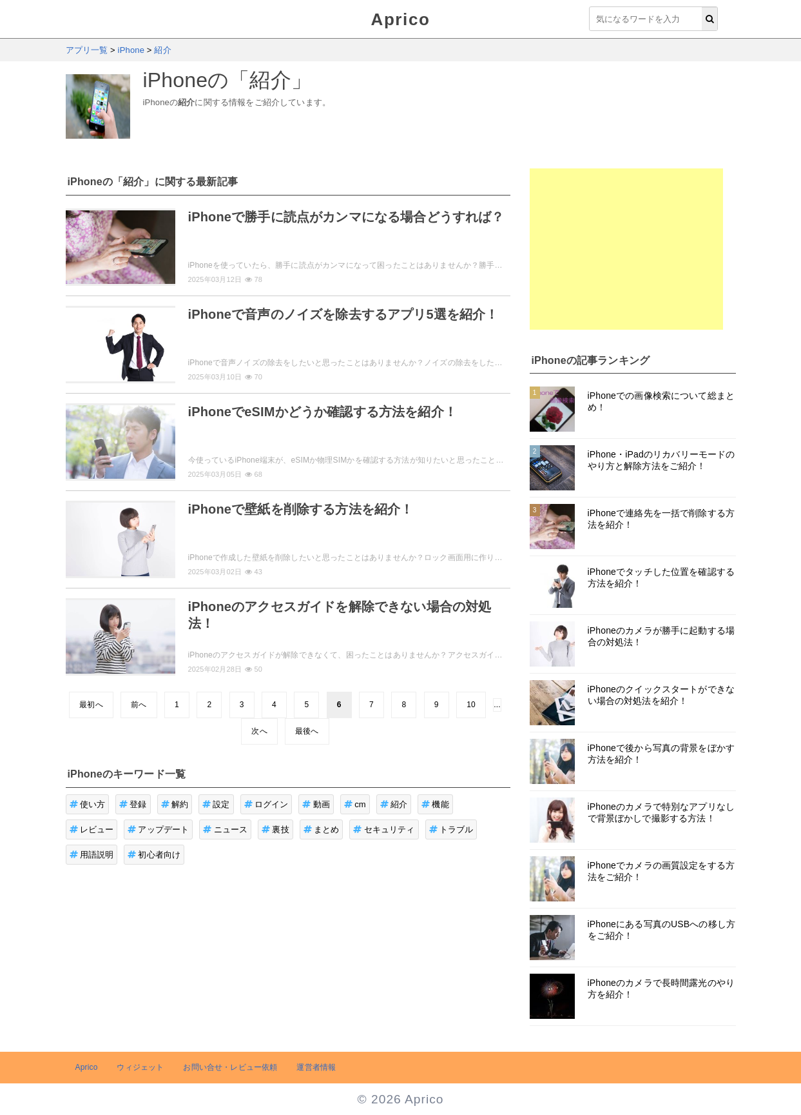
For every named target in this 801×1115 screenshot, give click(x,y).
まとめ (322, 829)
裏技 (275, 829)
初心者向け (154, 854)
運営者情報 (316, 1067)
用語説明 (92, 854)
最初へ (90, 704)
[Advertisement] (626, 249)
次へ (259, 731)
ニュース (225, 829)
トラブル (451, 829)
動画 (316, 804)
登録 (133, 804)
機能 (435, 804)
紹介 (394, 804)
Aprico (400, 19)
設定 (216, 804)
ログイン (266, 804)
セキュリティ (383, 829)
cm (355, 804)
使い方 (88, 804)
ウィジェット (140, 1067)
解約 (175, 804)
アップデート (158, 829)
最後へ (306, 731)
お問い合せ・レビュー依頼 (230, 1067)
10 (471, 704)
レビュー (92, 829)
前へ (138, 704)
